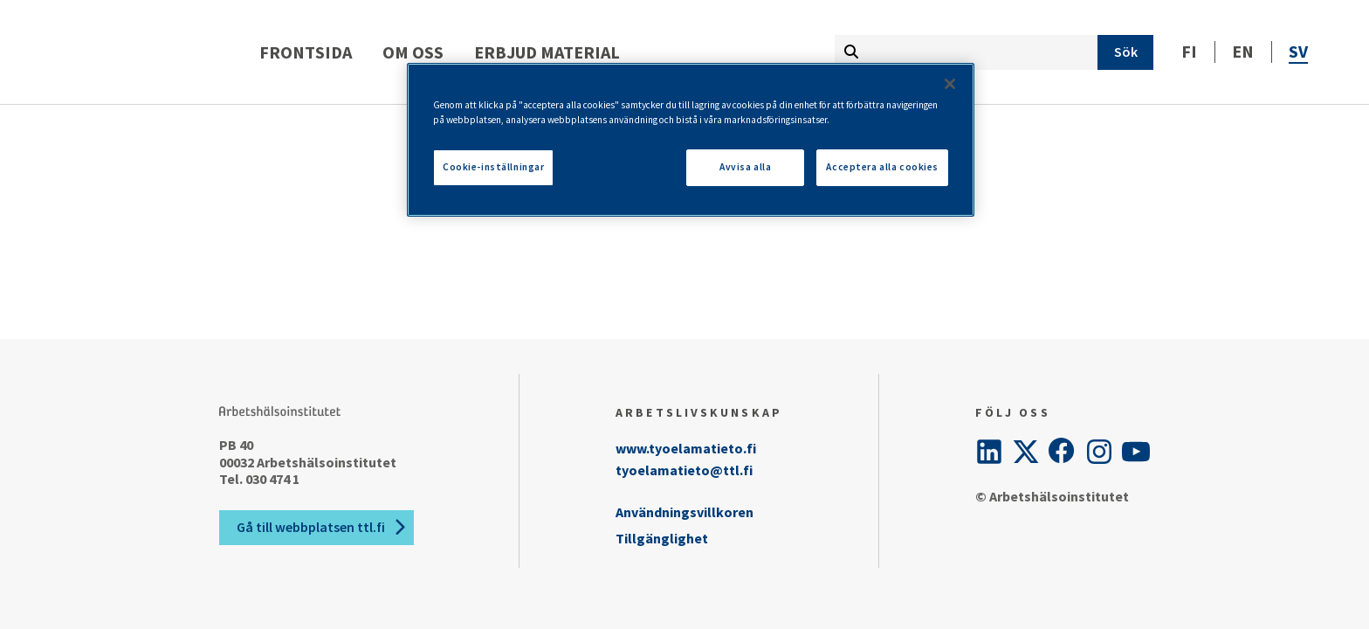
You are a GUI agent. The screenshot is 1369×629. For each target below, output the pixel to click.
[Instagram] (1099, 452)
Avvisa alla (745, 167)
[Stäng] (950, 84)
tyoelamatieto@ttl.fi (684, 470)
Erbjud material (633, 52)
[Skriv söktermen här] (966, 52)
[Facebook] (1063, 452)
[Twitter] (1026, 452)
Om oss (499, 52)
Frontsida (392, 52)
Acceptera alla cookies (882, 167)
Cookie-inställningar (493, 167)
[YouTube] (1136, 452)
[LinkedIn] (989, 452)
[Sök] (1125, 52)
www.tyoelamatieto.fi (686, 448)
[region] (690, 140)
